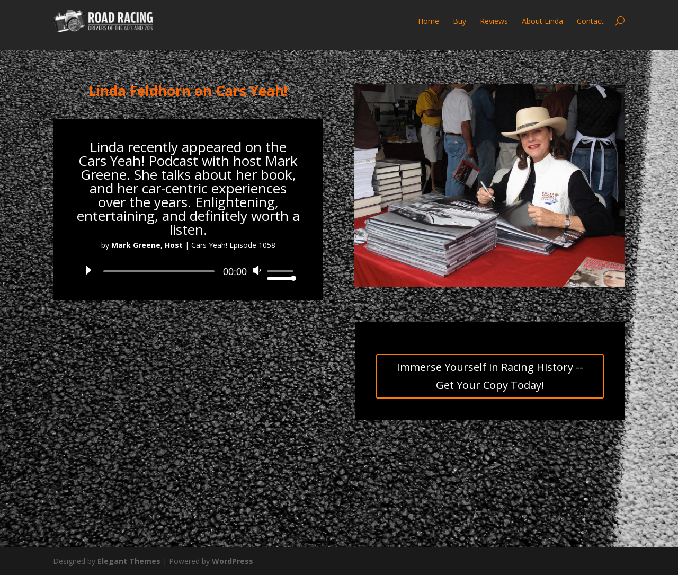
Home (428, 21)
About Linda (542, 21)
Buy (459, 21)
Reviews (494, 21)
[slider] (159, 271)
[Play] (87, 274)
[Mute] (258, 274)
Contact (590, 21)
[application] (188, 271)
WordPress (232, 561)
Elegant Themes (128, 561)
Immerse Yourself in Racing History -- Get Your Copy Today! (490, 376)
